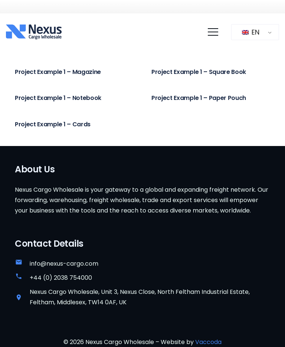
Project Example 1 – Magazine (58, 72)
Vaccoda (208, 342)
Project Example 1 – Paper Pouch (198, 98)
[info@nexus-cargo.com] (22, 264)
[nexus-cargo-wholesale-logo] (34, 32)
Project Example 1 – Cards (53, 124)
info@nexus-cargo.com (64, 263)
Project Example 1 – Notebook (58, 98)
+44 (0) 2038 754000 (61, 277)
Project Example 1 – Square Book (198, 72)
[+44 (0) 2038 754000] (22, 278)
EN (250, 32)
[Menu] (213, 32)
